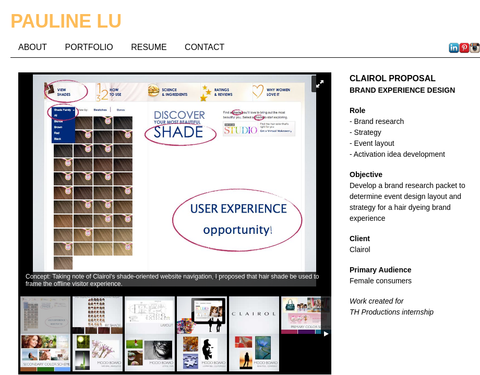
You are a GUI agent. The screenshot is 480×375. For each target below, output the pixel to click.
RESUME (148, 47)
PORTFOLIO (89, 47)
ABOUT (32, 47)
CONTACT (204, 47)
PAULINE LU (66, 21)
